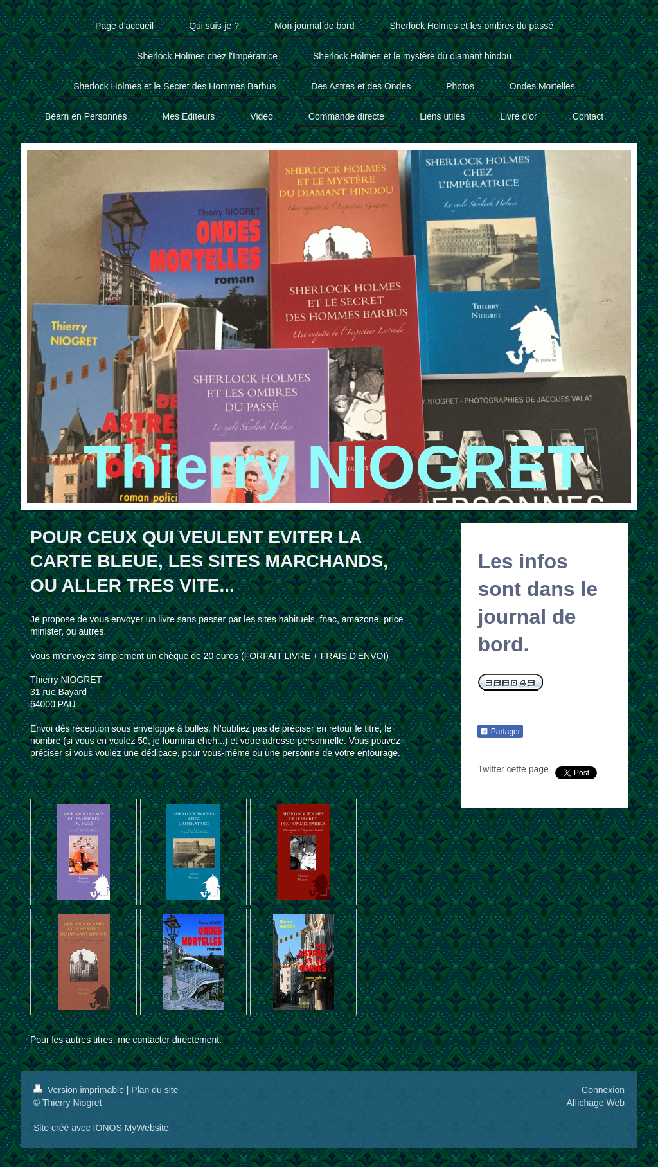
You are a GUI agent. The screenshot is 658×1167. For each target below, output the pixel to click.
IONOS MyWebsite (131, 1128)
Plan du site (154, 1090)
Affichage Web (595, 1103)
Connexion (603, 1090)
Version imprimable (80, 1090)
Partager (500, 731)
